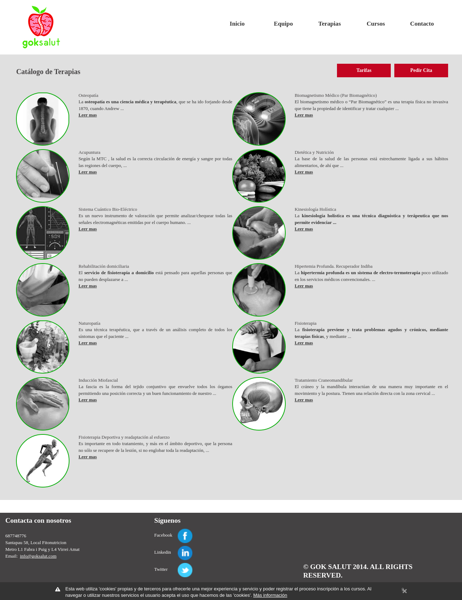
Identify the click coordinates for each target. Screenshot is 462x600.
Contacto (422, 23)
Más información (270, 595)
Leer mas (87, 115)
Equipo (283, 23)
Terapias (329, 23)
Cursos (376, 23)
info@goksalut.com (38, 556)
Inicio (237, 23)
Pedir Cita (421, 70)
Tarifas (363, 70)
